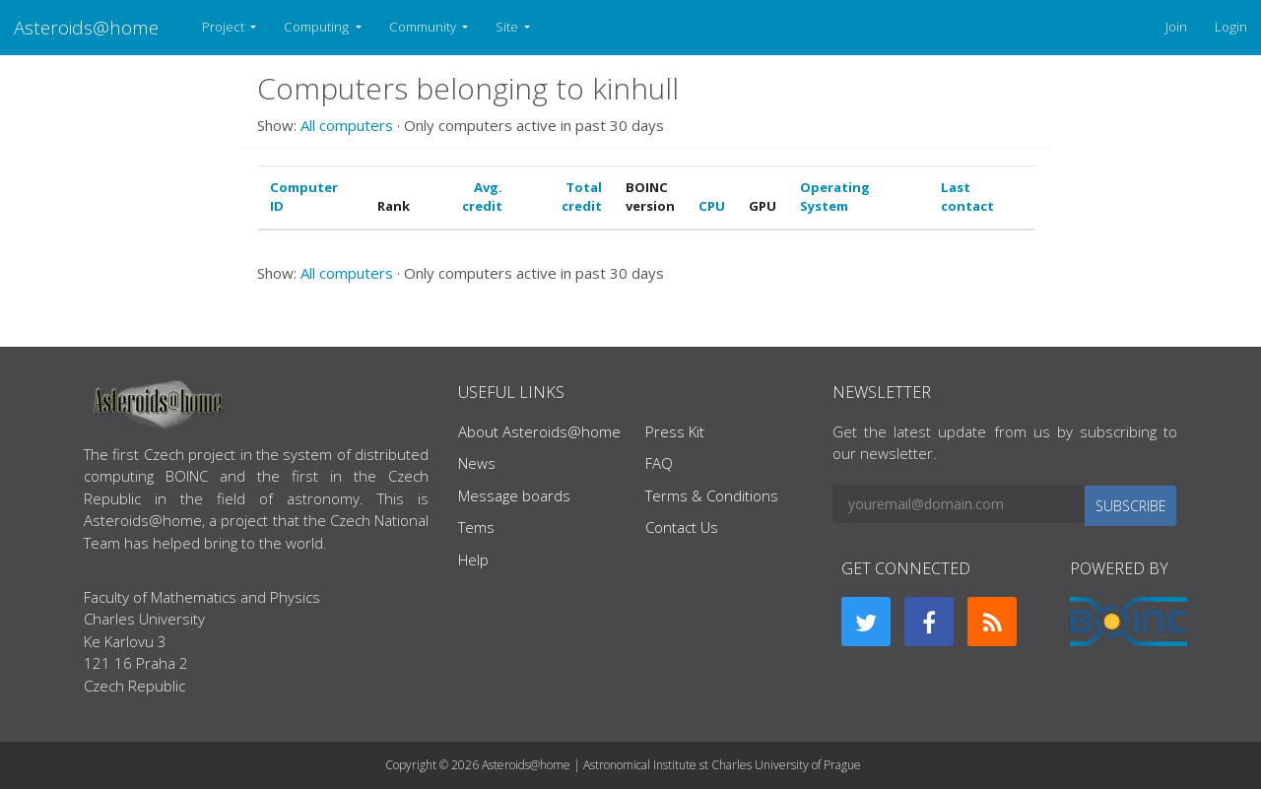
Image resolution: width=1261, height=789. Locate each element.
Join (1176, 26)
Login (1231, 26)
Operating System (835, 197)
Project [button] (224, 26)
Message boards (514, 495)
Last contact (967, 197)
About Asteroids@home (539, 431)
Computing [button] (318, 26)
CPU (711, 206)
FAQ (659, 463)
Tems (476, 527)
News (477, 463)
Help (473, 559)
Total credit (582, 197)
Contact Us (681, 527)
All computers (346, 125)
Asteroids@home (86, 27)
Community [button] (424, 26)
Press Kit (674, 431)
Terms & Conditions (711, 495)
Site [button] (508, 26)
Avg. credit (482, 197)
